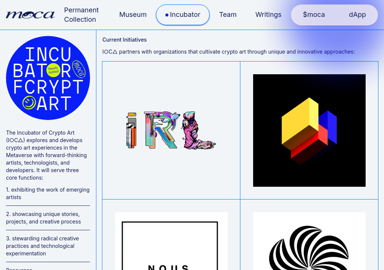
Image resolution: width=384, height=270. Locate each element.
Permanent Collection (81, 14)
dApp (357, 14)
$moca (314, 14)
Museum (133, 14)
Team (228, 14)
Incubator (185, 14)
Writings (268, 14)
